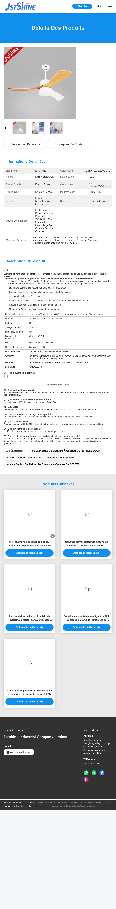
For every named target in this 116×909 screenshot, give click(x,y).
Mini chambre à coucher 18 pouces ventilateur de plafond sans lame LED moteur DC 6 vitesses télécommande (29, 544)
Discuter (82, 6)
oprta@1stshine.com (18, 752)
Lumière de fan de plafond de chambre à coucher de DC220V (42, 464)
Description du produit (69, 144)
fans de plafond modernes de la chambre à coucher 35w (40, 457)
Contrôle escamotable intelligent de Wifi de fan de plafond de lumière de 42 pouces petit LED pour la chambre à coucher (87, 618)
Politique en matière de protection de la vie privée (13, 804)
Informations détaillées (25, 144)
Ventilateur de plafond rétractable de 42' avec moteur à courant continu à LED (29, 692)
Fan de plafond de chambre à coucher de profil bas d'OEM (65, 451)
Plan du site (31, 804)
